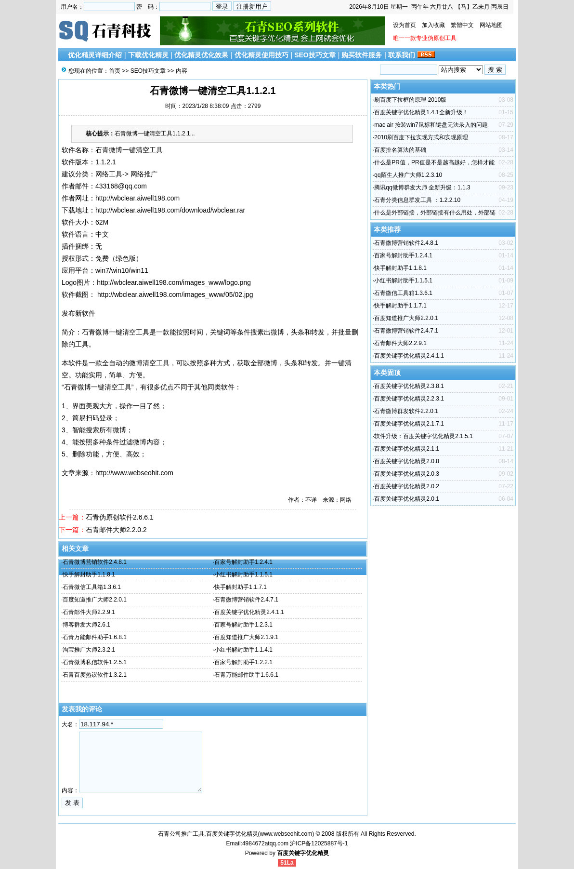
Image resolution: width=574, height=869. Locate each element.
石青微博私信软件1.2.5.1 (95, 662)
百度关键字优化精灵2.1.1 (406, 448)
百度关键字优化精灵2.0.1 (406, 498)
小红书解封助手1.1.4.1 (243, 649)
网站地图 (491, 25)
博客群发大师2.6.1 (86, 624)
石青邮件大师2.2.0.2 (116, 530)
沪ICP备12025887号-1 (319, 843)
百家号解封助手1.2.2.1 (243, 662)
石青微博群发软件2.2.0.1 (406, 411)
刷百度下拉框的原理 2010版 (410, 99)
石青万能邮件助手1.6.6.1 (246, 674)
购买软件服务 (361, 55)
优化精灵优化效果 (201, 55)
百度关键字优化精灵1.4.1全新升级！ (421, 112)
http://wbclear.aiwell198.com (137, 198)
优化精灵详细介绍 (95, 55)
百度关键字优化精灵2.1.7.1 (409, 423)
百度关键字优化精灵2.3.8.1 (409, 386)
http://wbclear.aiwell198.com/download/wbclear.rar (170, 210)
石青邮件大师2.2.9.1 (89, 612)
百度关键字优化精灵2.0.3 (406, 473)
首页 (114, 70)
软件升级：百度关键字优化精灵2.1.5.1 (423, 436)
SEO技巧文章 (315, 55)
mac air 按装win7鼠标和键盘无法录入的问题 (430, 124)
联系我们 (401, 55)
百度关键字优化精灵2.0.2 (406, 486)
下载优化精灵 (148, 55)
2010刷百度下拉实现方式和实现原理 (421, 137)
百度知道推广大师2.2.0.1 (95, 599)
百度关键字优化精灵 (303, 853)
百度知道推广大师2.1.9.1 (246, 637)
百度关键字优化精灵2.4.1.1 (249, 612)
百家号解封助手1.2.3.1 (243, 624)
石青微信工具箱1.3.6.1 (92, 587)
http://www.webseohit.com (134, 473)
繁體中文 (462, 25)
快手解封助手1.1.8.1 (89, 574)
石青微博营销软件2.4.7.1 (246, 599)
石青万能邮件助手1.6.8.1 (95, 637)
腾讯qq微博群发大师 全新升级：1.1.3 (422, 187)
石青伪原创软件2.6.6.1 (120, 517)
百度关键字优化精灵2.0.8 (406, 461)
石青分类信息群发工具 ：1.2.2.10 (417, 200)
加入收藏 (433, 25)
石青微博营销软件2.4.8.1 (95, 562)
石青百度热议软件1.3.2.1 (95, 674)
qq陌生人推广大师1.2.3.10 (408, 175)
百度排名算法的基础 (400, 150)
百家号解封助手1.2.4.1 (243, 562)
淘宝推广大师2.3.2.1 (89, 649)
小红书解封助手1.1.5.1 (243, 574)
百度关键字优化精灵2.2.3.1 (409, 398)
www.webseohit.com (286, 833)
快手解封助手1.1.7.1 (240, 587)
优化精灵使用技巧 (261, 55)
